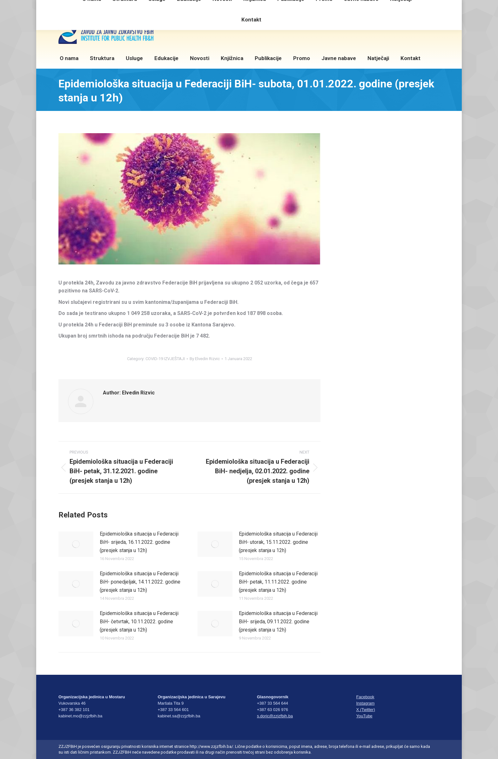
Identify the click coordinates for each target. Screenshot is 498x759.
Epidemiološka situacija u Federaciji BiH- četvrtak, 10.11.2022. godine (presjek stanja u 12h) (139, 621)
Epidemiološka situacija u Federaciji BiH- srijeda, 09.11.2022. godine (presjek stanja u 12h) (278, 621)
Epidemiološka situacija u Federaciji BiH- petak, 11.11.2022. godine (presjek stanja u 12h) (278, 582)
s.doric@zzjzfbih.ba (275, 716)
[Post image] (75, 544)
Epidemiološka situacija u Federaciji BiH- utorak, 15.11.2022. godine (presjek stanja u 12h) (278, 542)
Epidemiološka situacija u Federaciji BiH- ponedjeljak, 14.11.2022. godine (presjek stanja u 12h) (140, 582)
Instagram (365, 703)
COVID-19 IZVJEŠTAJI (165, 358)
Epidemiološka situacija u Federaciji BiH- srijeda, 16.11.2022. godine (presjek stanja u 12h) (139, 542)
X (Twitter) (365, 709)
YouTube (364, 716)
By (205, 358)
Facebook (365, 696)
